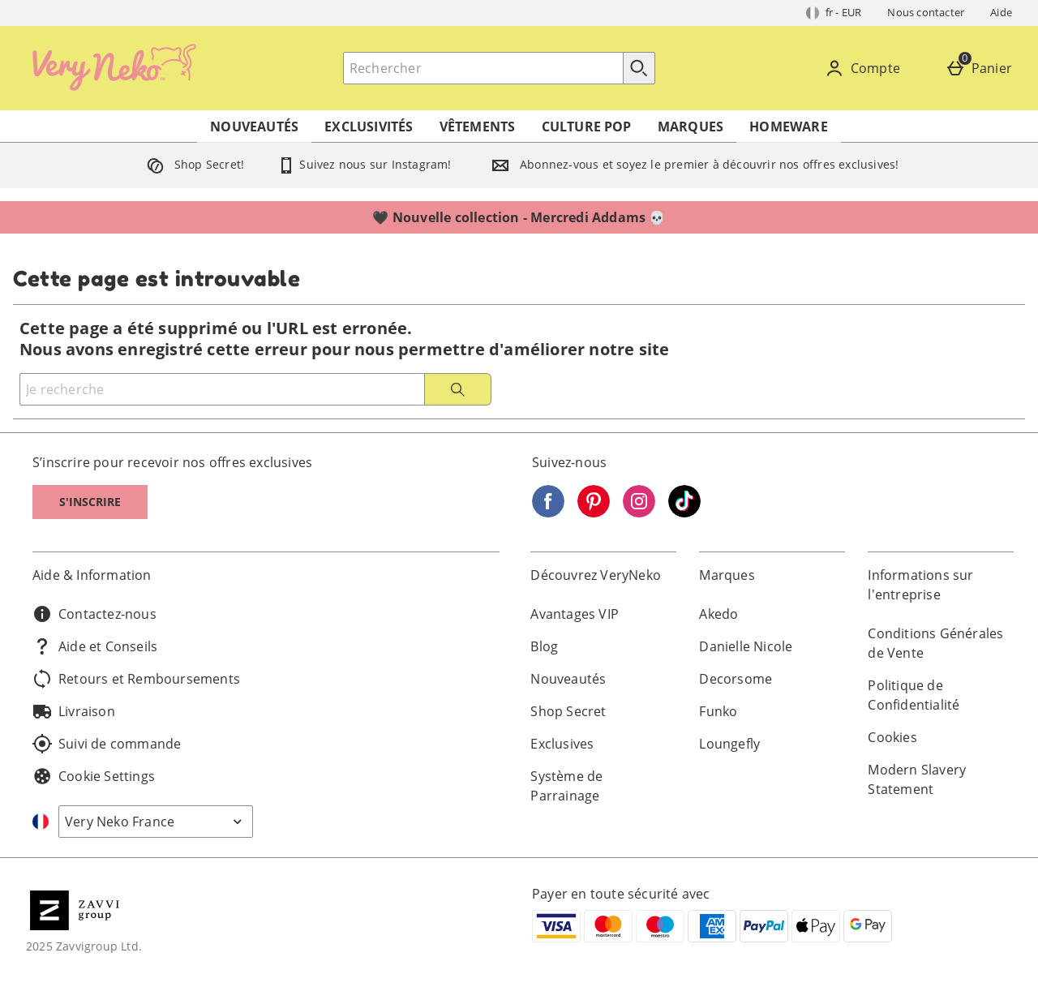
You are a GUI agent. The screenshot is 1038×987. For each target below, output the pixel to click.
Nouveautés (254, 126)
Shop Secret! (192, 164)
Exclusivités (368, 126)
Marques (690, 126)
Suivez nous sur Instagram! (364, 164)
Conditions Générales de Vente (935, 643)
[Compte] (865, 68)
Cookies (892, 737)
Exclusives (562, 744)
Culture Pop (587, 126)
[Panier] (982, 68)
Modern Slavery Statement (917, 779)
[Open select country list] (155, 821)
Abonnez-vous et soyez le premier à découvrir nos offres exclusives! (691, 164)
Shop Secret (568, 711)
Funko (718, 711)
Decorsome (735, 679)
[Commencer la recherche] (639, 68)
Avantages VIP (574, 614)
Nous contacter (925, 12)
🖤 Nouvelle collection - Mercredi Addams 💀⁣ (518, 217)
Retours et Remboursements (136, 679)
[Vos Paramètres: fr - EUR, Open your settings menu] (834, 13)
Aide (1001, 12)
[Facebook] (548, 512)
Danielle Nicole (745, 646)
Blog (544, 646)
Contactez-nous (94, 614)
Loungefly (729, 744)
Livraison (73, 711)
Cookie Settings (93, 776)
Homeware (788, 126)
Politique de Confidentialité (913, 695)
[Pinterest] (593, 512)
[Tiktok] (684, 512)
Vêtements (478, 126)
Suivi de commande (106, 743)
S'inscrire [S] (90, 501)
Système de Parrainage (566, 786)
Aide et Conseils (94, 646)
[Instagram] (639, 512)
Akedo (718, 614)
